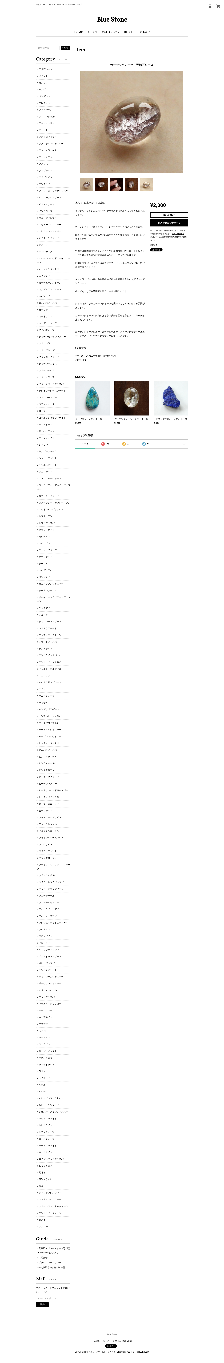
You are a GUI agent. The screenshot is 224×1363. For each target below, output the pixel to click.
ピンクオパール (47, 763)
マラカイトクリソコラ (50, 1003)
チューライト (45, 614)
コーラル (43, 411)
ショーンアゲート (48, 458)
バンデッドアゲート (49, 709)
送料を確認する (178, 234)
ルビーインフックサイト (51, 1098)
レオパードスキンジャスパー (53, 1111)
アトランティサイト (49, 157)
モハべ (42, 1030)
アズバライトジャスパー (51, 143)
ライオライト (45, 1078)
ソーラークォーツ (48, 550)
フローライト (45, 943)
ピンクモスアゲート (49, 770)
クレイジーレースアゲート (52, 390)
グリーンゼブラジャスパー (52, 336)
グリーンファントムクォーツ (53, 1206)
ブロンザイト (45, 936)
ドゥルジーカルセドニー (51, 669)
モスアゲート (45, 1024)
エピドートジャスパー (50, 231)
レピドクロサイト (48, 1118)
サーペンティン (47, 431)
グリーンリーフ (47, 377)
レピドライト (45, 1125)
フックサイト (45, 844)
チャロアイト (45, 608)
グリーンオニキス (48, 363)
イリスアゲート (47, 204)
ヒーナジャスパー (48, 783)
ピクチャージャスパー (50, 743)
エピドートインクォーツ (51, 224)
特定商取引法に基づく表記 (52, 1267)
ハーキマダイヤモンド (50, 723)
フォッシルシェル (48, 824)
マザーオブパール (48, 990)
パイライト (44, 689)
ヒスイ (42, 1219)
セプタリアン (45, 516)
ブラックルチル (47, 875)
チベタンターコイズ (49, 590)
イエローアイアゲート (50, 197)
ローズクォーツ (47, 1138)
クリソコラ (44, 343)
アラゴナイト (45, 177)
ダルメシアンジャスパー (51, 583)
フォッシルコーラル (49, 831)
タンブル (43, 82)
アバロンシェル (47, 116)
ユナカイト (44, 1044)
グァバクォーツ (47, 330)
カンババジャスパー (49, 303)
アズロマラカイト (48, 150)
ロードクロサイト (48, 1145)
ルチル (42, 1084)
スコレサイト (45, 471)
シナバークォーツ (48, 451)
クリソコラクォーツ (49, 357)
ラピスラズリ (45, 1058)
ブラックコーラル (48, 858)
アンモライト (45, 184)
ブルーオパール (47, 895)
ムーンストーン (47, 1010)
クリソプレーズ (47, 350)
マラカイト (44, 1037)
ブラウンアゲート (48, 851)
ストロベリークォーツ (50, 478)
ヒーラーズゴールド (49, 803)
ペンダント (44, 96)
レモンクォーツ (47, 1132)
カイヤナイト (45, 276)
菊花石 (42, 1172)
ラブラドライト (47, 1064)
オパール (43, 245)
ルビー (42, 1091)
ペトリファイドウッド (50, 949)
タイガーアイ (45, 570)
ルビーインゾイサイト (50, 1105)
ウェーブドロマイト (49, 218)
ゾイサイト (44, 543)
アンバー (43, 1226)
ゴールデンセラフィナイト (52, 417)
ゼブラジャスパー (48, 523)
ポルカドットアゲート (50, 956)
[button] (111, 32)
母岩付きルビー (47, 1179)
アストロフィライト (49, 137)
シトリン (43, 444)
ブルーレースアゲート (50, 916)
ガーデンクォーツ (48, 323)
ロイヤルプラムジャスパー (52, 1159)
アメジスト (44, 163)
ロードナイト (45, 1152)
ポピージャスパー (48, 963)
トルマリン (44, 675)
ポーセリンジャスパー (50, 983)
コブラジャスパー (48, 397)
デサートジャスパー (49, 642)
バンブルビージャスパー (51, 716)
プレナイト (44, 929)
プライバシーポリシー (50, 1262)
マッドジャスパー (48, 997)
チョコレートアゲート (50, 621)
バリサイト (44, 702)
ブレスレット (45, 103)
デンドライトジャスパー (51, 662)
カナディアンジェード (50, 289)
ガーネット (44, 309)
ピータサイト (45, 810)
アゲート (43, 130)
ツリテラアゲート (48, 628)
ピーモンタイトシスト (50, 797)
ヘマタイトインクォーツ (51, 1199)
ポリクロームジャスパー (51, 976)
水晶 (41, 1186)
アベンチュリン (47, 123)
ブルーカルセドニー (49, 902)
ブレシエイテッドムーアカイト (54, 922)
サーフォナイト (47, 438)
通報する (153, 245)
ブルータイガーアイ (49, 909)
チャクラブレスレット (50, 1192)
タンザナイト (45, 577)
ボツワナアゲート (48, 970)
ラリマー (43, 1071)
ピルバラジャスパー (49, 750)
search (65, 47)
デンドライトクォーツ (50, 1213)
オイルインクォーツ (49, 238)
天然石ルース (45, 69)
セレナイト (44, 536)
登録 (42, 1304)
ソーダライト (45, 556)
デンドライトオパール (50, 655)
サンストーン (45, 424)
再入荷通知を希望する (169, 223)
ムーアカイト (45, 1017)
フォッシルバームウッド (51, 837)
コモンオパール (47, 404)
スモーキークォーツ (49, 496)
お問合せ (43, 1257)
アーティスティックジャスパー (54, 191)
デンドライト (45, 648)
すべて (85, 443)
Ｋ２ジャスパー (47, 1166)
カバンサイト (45, 296)
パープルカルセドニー (50, 736)
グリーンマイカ (47, 370)
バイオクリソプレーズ (50, 682)
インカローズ (45, 211)
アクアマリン (45, 110)
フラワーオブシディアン (51, 889)
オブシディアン (47, 251)
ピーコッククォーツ (49, 777)
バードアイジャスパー (50, 729)
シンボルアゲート (48, 465)
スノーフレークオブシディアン (54, 502)
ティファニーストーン (50, 635)
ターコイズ (44, 563)
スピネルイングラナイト (51, 509)
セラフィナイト (47, 529)
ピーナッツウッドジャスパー (53, 790)
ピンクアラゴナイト (49, 756)
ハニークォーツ (47, 695)
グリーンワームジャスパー (52, 384)
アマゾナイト (45, 170)
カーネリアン (45, 316)
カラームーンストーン (50, 282)
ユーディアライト (48, 1051)
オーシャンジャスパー (50, 269)
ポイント (43, 76)
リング (42, 89)
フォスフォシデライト (50, 817)
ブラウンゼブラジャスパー (52, 882)
